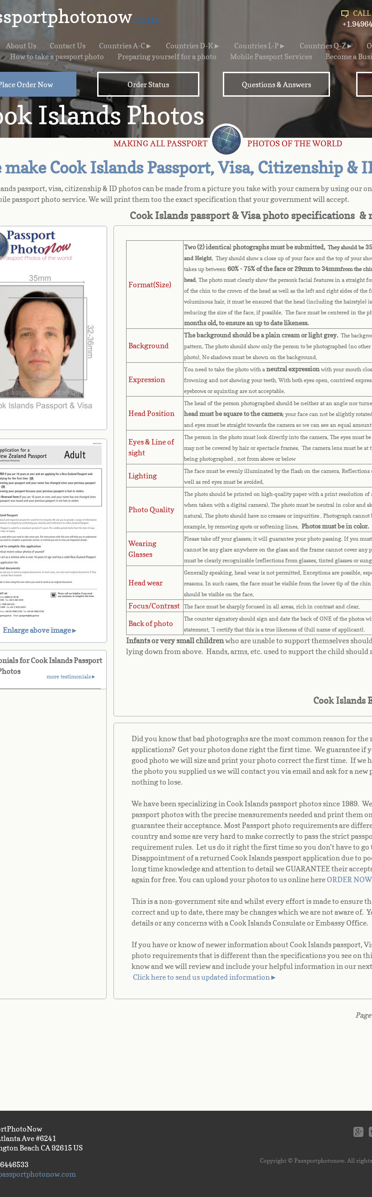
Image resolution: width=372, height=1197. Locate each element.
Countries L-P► (260, 45)
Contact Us (67, 45)
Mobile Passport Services (271, 56)
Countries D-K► (193, 45)
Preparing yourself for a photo (167, 56)
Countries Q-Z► (326, 45)
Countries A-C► (125, 45)
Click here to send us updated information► (205, 977)
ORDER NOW (349, 879)
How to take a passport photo (57, 56)
